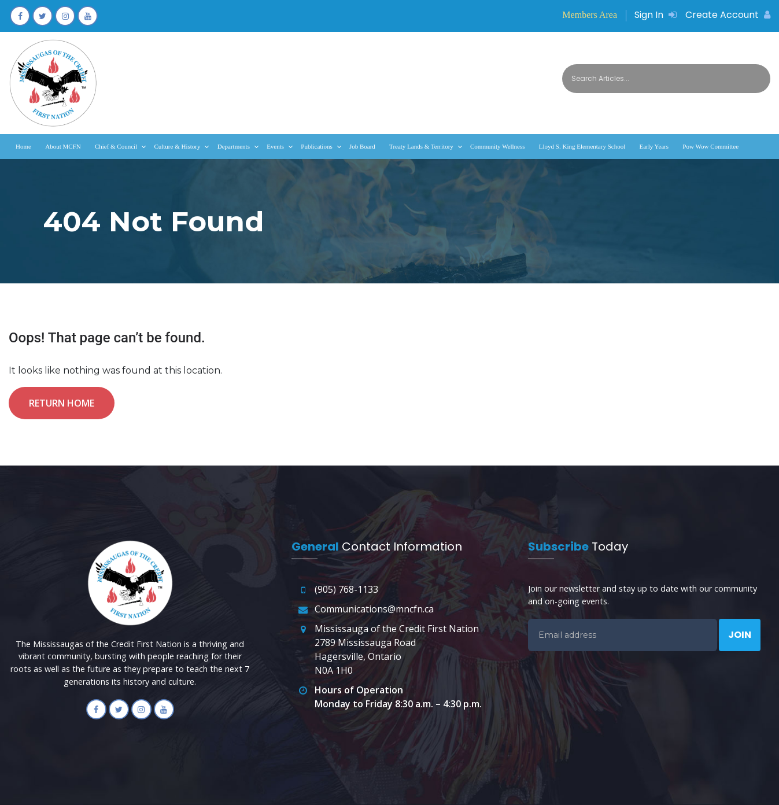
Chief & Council (116, 146)
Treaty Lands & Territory (421, 146)
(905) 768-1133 (346, 589)
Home (23, 146)
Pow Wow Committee (710, 146)
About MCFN (62, 146)
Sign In (655, 14)
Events (275, 146)
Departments (233, 146)
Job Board (362, 146)
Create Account (727, 14)
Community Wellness (497, 146)
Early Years (654, 146)
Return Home (61, 403)
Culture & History (177, 146)
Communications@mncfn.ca (374, 609)
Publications (316, 146)
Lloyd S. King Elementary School (582, 146)
